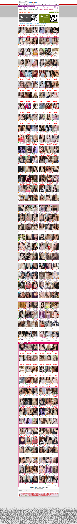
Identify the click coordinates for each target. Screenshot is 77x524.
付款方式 (49, 4)
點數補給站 (26, 4)
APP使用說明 (52, 12)
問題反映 (55, 4)
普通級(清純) (36, 9)
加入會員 (38, 4)
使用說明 (44, 4)
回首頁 (20, 4)
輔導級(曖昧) (31, 9)
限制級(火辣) (25, 9)
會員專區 (32, 4)
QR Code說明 (56, 12)
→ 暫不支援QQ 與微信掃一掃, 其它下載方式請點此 (39, 23)
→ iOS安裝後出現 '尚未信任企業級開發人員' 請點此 (25, 23)
